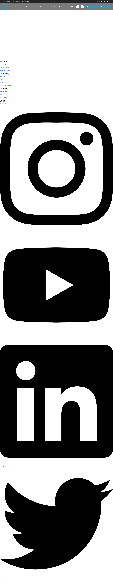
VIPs (41, 7)
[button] (77, 6)
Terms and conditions (6, 85)
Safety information (5, 70)
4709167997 (6, 1)
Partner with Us (91, 7)
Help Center (3, 64)
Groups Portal (51, 7)
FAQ (1, 94)
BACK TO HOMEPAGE (56, 34)
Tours (33, 7)
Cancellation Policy (5, 67)
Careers (2, 79)
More (61, 7)
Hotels (25, 7)
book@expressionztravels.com (21, 1)
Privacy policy (3, 82)
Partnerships (3, 91)
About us (2, 76)
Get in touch (3, 97)
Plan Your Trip (105, 7)
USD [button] (73, 6)
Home (17, 7)
